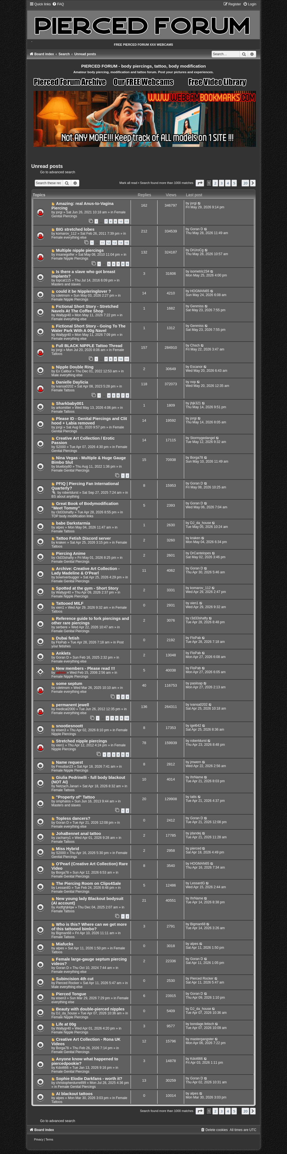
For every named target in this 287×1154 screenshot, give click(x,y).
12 (108, 242)
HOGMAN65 (199, 291)
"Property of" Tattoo (75, 797)
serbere (62, 627)
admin (61, 673)
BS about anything (65, 496)
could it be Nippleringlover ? (83, 291)
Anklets (63, 653)
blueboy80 (64, 466)
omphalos (63, 801)
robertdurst (70, 493)
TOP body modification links (72, 516)
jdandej (195, 833)
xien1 (60, 608)
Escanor (196, 367)
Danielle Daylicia (72, 382)
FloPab (61, 642)
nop (193, 382)
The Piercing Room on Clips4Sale (88, 883)
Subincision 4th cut (75, 979)
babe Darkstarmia (73, 523)
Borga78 (196, 458)
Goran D (196, 229)
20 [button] (245, 183)
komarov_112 (66, 234)
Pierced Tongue (71, 994)
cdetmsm (63, 295)
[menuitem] (58, 4)
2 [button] (215, 183)
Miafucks (64, 944)
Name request (69, 762)
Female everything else (69, 237)
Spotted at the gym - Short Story (87, 588)
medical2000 (65, 709)
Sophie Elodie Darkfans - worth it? (89, 1078)
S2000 (61, 447)
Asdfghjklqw (65, 907)
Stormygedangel (202, 438)
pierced (196, 848)
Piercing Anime (70, 553)
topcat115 (63, 280)
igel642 (195, 726)
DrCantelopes (200, 553)
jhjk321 (195, 403)
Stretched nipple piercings (81, 741)
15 (126, 242)
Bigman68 (63, 933)
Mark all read (128, 182)
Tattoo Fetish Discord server (83, 538)
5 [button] (234, 183)
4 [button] (228, 183)
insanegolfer (65, 255)
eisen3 (61, 730)
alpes (60, 527)
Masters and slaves (66, 284)
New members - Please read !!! (85, 668)
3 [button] (222, 183)
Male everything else (67, 375)
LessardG (63, 888)
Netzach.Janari (67, 786)
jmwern (195, 762)
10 (120, 221)
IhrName (196, 777)
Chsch (195, 345)
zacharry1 (63, 838)
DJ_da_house (200, 523)
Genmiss (197, 306)
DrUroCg (197, 250)
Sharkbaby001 (70, 403)
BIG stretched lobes (75, 229)
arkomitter (63, 408)
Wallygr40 (63, 315)
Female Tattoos (63, 390)
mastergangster (202, 1039)
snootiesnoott (69, 726)
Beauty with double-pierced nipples (90, 1009)
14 (120, 242)
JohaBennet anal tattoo (78, 833)
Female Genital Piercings (70, 470)
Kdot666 (62, 1068)
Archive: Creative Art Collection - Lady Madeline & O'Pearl (86, 570)
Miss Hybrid (67, 848)
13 (114, 242)
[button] (200, 183)
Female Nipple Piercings (70, 258)
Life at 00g (66, 1024)
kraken (61, 542)
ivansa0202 (64, 386)
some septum (69, 683)
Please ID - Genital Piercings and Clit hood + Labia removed (89, 420)
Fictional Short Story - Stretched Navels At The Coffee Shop (85, 308)
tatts (193, 797)
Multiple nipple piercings (80, 250)
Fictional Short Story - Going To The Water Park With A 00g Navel (89, 328)
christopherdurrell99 (71, 1083)
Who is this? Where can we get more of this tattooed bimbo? (89, 926)
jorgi (59, 212)
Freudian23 (64, 766)
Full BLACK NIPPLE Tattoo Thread (89, 345)
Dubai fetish (67, 638)
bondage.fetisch (202, 1024)
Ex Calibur (64, 371)
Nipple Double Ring (75, 367)
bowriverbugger (67, 577)
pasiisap (196, 683)
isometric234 (200, 271)
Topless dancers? (73, 818)
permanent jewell (72, 705)
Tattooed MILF (70, 603)
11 (126, 221)
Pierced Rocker (67, 983)
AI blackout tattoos (74, 1093)
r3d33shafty (65, 512)
